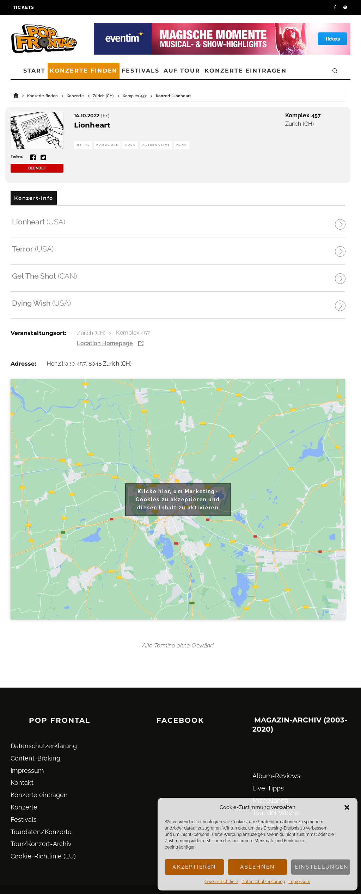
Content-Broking (35, 758)
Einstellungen (322, 867)
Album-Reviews (276, 776)
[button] (346, 807)
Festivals (140, 70)
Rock (130, 145)
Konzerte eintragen (245, 70)
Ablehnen (257, 867)
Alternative (156, 145)
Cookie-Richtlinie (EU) (43, 856)
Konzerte (24, 807)
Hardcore (107, 145)
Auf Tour (182, 70)
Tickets (23, 7)
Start (34, 70)
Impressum (299, 881)
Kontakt (22, 782)
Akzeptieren (194, 867)
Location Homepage (105, 343)
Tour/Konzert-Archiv (41, 844)
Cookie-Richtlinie (221, 881)
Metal (83, 145)
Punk (181, 145)
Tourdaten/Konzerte (41, 832)
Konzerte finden (84, 70)
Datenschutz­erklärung (263, 881)
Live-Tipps (268, 788)
